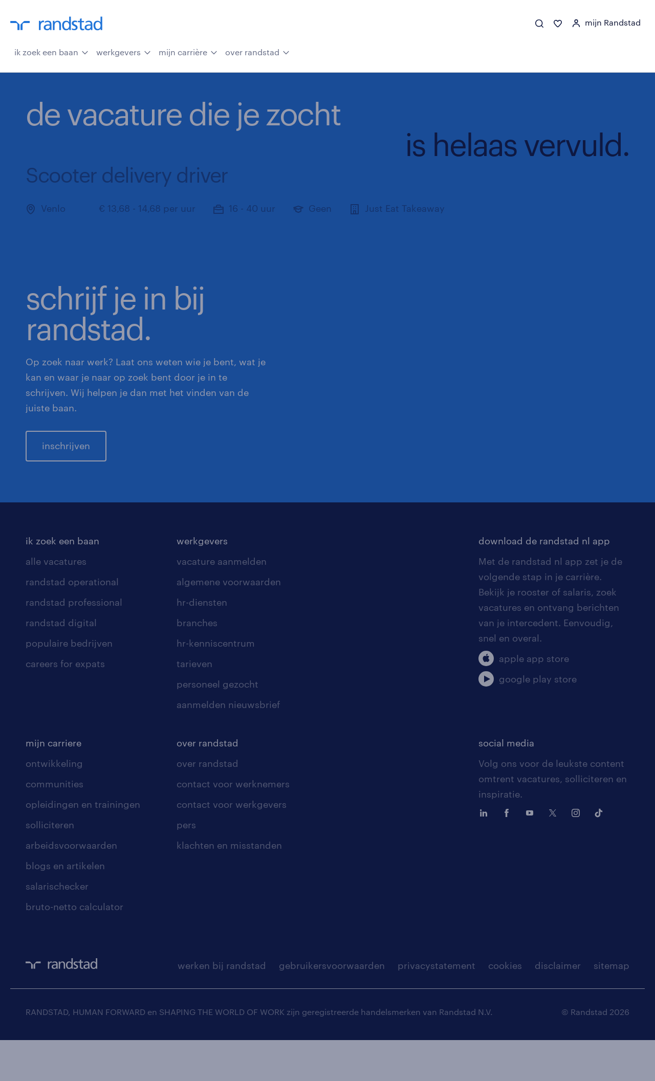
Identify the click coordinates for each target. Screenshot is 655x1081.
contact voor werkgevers (232, 845)
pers (186, 865)
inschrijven (66, 466)
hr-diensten (202, 643)
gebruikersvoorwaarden (332, 1006)
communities (54, 824)
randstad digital (61, 663)
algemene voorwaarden (229, 622)
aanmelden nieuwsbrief (228, 745)
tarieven (194, 704)
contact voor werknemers (233, 824)
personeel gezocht (217, 725)
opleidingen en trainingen (83, 845)
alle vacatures (56, 602)
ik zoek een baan (51, 51)
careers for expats (65, 704)
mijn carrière (188, 51)
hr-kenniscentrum (216, 684)
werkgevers (123, 51)
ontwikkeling (54, 804)
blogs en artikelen (65, 906)
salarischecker (57, 927)
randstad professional (74, 643)
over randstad (257, 51)
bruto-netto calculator (74, 947)
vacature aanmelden (222, 602)
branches (197, 663)
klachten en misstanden (229, 886)
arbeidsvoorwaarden (71, 886)
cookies (505, 1006)
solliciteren (50, 865)
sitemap (611, 1006)
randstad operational (72, 622)
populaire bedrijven (69, 684)
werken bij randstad (222, 1006)
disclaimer (558, 1006)
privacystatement (436, 1006)
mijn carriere (53, 783)
